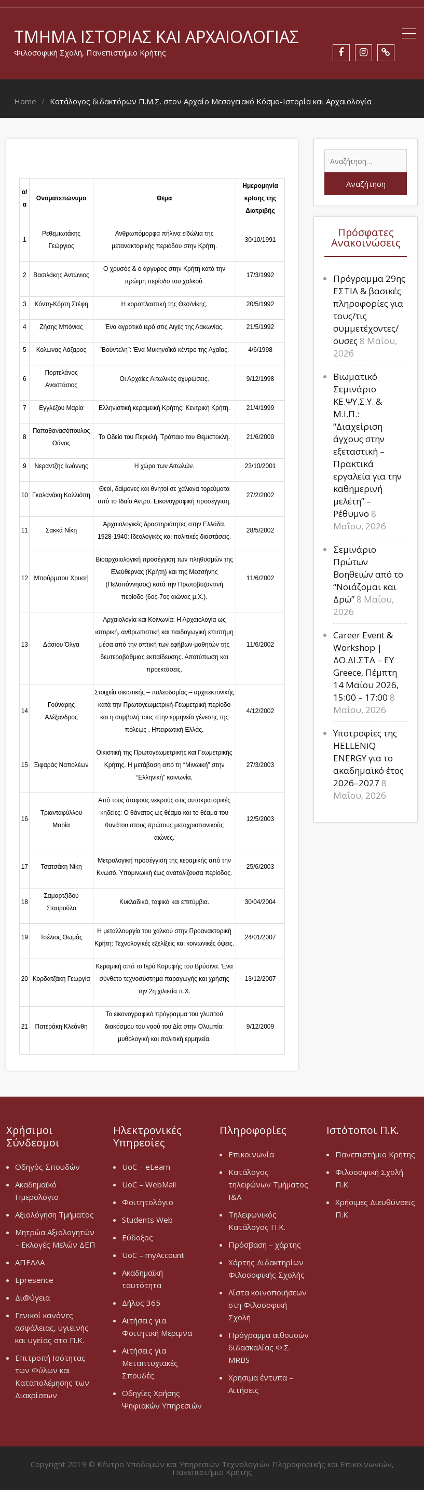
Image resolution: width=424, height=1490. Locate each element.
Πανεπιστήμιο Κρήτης (375, 1154)
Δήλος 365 (141, 1302)
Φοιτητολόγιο (147, 1202)
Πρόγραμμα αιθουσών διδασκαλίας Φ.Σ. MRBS (268, 1347)
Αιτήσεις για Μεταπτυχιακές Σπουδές (150, 1362)
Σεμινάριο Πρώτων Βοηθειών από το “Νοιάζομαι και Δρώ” (368, 574)
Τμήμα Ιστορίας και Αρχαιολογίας (156, 36)
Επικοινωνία (251, 1154)
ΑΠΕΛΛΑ (30, 1262)
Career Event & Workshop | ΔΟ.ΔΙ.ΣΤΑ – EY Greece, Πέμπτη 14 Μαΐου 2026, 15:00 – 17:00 (366, 666)
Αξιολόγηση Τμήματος (54, 1214)
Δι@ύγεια (32, 1297)
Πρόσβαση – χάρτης (264, 1244)
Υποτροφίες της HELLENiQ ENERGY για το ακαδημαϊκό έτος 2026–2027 (368, 758)
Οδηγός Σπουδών (47, 1166)
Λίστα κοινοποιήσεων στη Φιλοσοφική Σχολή (267, 1304)
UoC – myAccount (153, 1255)
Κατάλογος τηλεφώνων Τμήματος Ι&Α (268, 1184)
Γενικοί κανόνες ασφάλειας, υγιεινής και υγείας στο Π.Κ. (52, 1327)
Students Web (147, 1219)
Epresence (34, 1280)
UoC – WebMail (149, 1184)
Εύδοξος (137, 1237)
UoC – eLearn (146, 1166)
